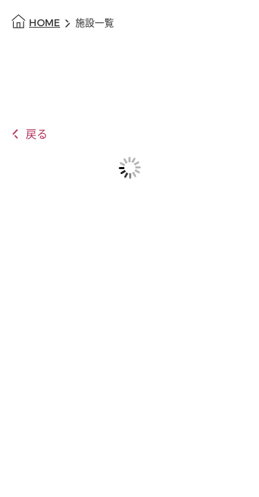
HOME (44, 23)
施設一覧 (94, 23)
